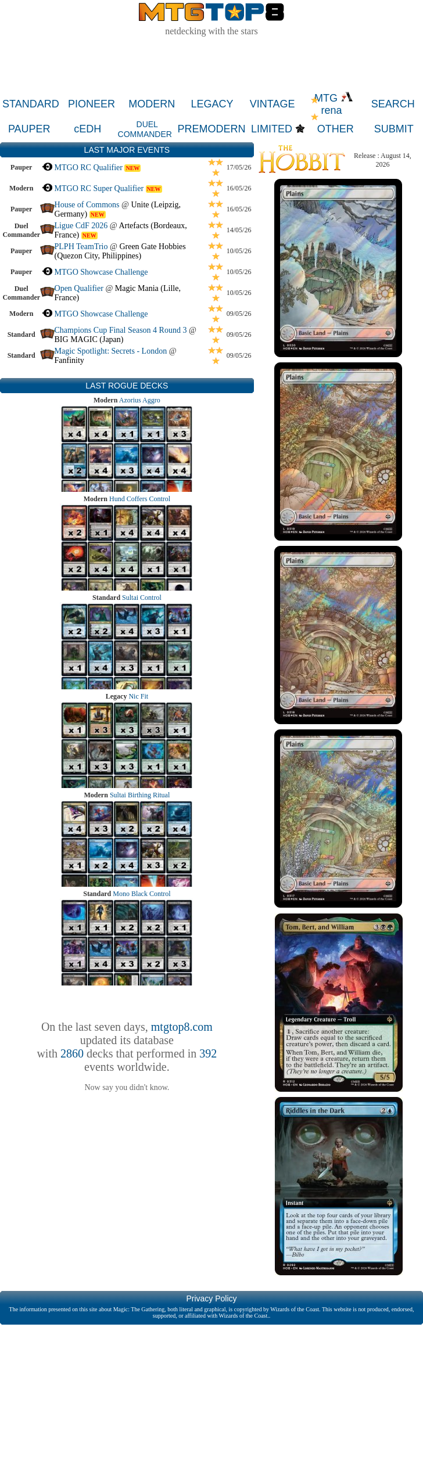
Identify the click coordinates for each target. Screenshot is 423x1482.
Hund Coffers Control (139, 499)
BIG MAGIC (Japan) (89, 339)
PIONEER (91, 104)
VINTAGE (272, 104)
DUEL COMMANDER (145, 129)
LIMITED (271, 129)
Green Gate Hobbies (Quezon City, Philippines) (120, 251)
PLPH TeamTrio (81, 246)
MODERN (151, 104)
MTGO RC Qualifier (89, 167)
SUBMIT (394, 129)
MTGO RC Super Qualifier (99, 188)
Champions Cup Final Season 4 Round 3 (121, 330)
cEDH (87, 129)
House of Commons (87, 204)
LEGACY (212, 104)
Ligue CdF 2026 (81, 225)
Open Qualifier (79, 288)
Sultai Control (142, 597)
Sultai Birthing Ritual (140, 795)
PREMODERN (212, 129)
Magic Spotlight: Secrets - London (111, 351)
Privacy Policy (211, 1298)
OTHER (335, 129)
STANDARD (30, 104)
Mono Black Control (141, 894)
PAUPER (29, 129)
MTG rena (333, 104)
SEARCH (393, 104)
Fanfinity (69, 360)
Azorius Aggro (139, 400)
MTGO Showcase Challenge (101, 272)
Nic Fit (138, 696)
